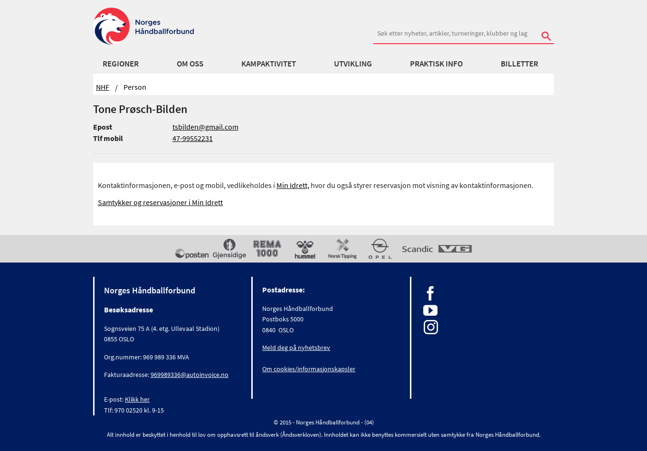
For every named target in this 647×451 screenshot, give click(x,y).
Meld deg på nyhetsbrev (296, 347)
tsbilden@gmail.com (205, 127)
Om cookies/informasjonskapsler (308, 369)
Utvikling (353, 63)
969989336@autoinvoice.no (189, 374)
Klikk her (137, 399)
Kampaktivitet (268, 63)
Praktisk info (436, 63)
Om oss (190, 63)
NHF (102, 87)
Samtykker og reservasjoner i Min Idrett (160, 202)
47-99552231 (192, 138)
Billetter (519, 63)
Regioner (121, 63)
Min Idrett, (292, 185)
